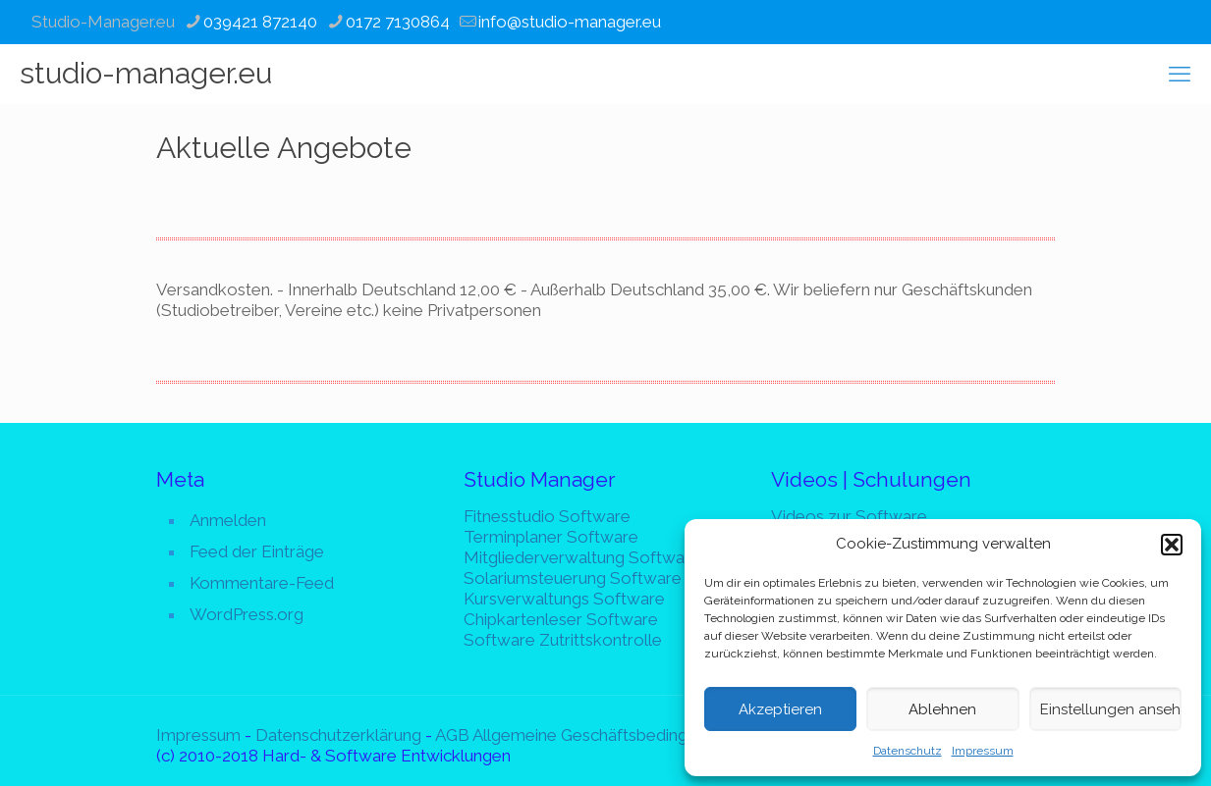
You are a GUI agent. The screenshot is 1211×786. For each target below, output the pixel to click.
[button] (1172, 544)
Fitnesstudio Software (547, 516)
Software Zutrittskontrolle (563, 640)
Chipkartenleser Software (561, 619)
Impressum (983, 751)
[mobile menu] (1179, 73)
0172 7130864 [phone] (398, 21)
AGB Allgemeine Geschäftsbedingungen (584, 735)
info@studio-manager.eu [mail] (569, 21)
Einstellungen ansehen (1111, 709)
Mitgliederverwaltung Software (582, 557)
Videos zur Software (849, 516)
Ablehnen (942, 709)
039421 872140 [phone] (260, 21)
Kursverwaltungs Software (564, 598)
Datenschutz (907, 751)
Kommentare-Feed (262, 583)
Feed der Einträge (257, 551)
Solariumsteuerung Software (573, 578)
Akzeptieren (780, 709)
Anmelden (228, 520)
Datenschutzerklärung (338, 735)
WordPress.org (246, 614)
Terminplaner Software (551, 537)
